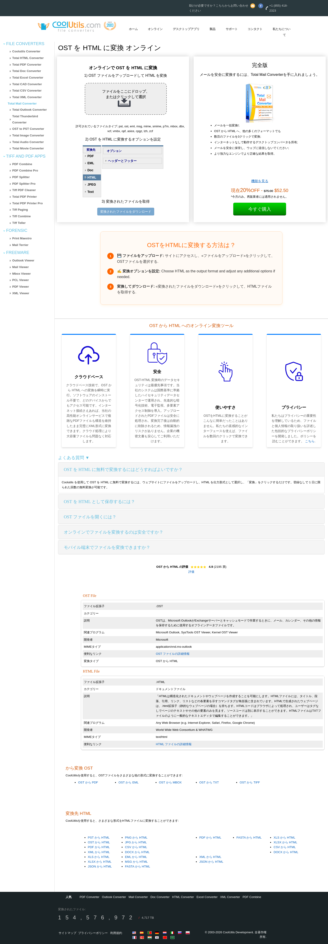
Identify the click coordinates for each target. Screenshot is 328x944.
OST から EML (128, 782)
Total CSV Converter (27, 90)
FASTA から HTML (137, 866)
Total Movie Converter (28, 148)
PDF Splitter (21, 177)
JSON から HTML (100, 866)
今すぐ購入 (259, 209)
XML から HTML (99, 852)
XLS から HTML (99, 857)
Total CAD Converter (27, 84)
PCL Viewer (20, 280)
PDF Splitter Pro (24, 183)
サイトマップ (67, 933)
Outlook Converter (114, 897)
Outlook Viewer (23, 260)
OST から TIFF (250, 782)
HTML (91, 177)
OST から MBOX (170, 782)
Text (90, 192)
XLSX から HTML (100, 861)
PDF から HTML (99, 847)
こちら (310, 441)
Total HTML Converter (28, 58)
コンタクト (255, 29)
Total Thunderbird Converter (25, 119)
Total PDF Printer (24, 196)
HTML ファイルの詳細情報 (174, 744)
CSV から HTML (136, 847)
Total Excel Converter (27, 77)
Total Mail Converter (22, 103)
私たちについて (281, 32)
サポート (232, 29)
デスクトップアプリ (186, 29)
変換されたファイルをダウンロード (125, 211)
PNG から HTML (136, 837)
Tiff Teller (19, 223)
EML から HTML (136, 857)
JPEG (91, 184)
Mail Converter (138, 897)
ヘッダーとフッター (122, 161)
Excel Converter (207, 897)
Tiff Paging (20, 209)
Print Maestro (22, 238)
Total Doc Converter (26, 71)
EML (90, 163)
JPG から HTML (136, 842)
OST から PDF (88, 782)
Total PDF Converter (26, 64)
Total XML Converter (27, 97)
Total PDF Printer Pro (27, 203)
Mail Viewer (20, 267)
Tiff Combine (21, 216)
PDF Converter (89, 897)
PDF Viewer (20, 286)
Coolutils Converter (26, 51)
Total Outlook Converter (29, 109)
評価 (191, 571)
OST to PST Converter (28, 128)
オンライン (155, 29)
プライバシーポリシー (93, 933)
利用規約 (116, 933)
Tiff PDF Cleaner (24, 190)
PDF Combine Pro (25, 170)
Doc (90, 170)
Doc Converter (159, 897)
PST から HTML (99, 837)
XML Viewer (20, 293)
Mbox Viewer (21, 273)
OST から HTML (99, 842)
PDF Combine (22, 164)
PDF (90, 156)
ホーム (133, 29)
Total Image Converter (28, 135)
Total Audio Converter (28, 142)
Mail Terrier (20, 245)
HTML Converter (183, 897)
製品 (212, 29)
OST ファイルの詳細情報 (173, 653)
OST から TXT (209, 782)
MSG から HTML (136, 861)
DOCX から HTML (137, 852)
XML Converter (230, 897)
